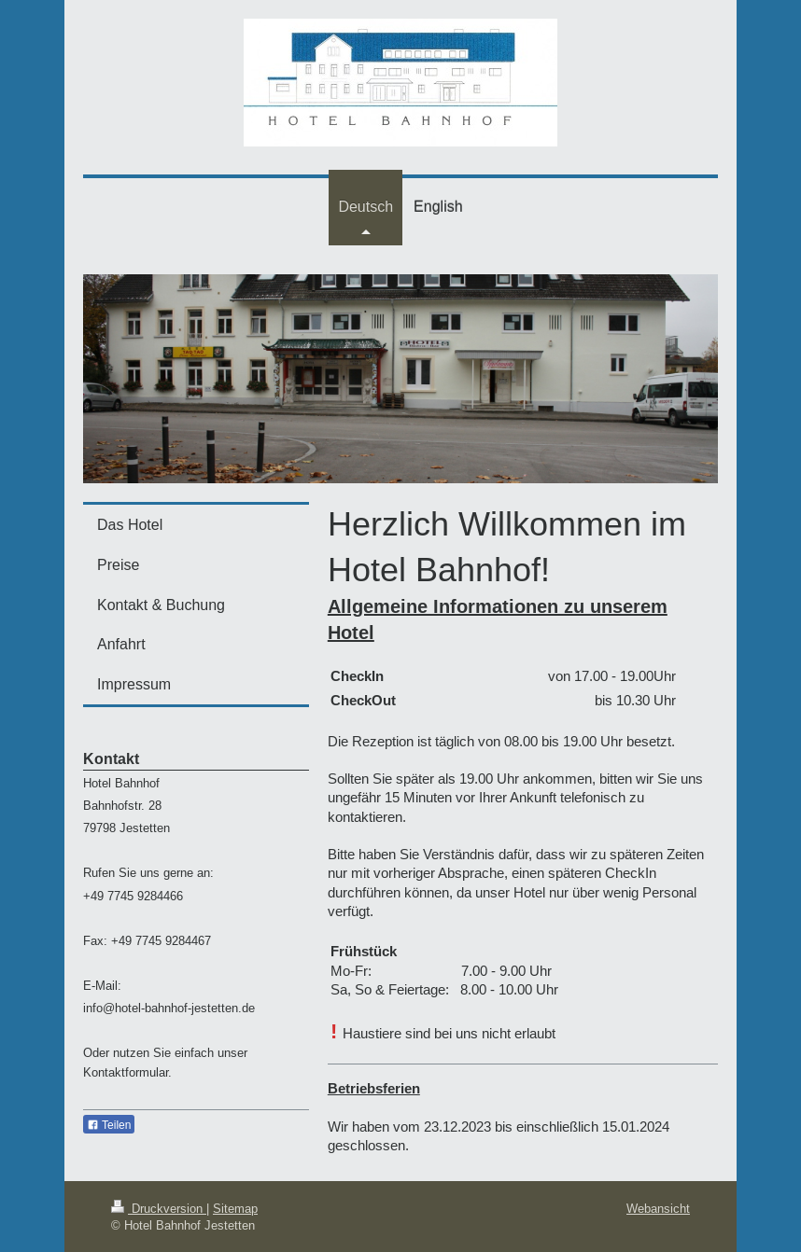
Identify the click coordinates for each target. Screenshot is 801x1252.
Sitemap (235, 1208)
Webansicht (658, 1208)
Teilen (109, 1125)
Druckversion (158, 1208)
